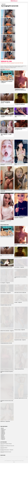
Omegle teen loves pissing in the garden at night (6, 372)
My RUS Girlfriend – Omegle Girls (20, 116)
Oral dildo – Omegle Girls (18, 302)
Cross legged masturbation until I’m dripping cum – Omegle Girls (19, 217)
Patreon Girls (3, 434)
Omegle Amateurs (3, 429)
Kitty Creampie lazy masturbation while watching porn (6, 164)
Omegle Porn (20, 66)
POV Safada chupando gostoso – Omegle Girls (5, 102)
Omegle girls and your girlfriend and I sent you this (20, 90)
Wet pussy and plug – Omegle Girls (19, 329)
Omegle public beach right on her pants (7, 116)
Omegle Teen (8, 67)
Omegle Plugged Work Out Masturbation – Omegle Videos (6, 191)
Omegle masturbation (13, 66)
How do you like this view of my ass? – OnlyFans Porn (6, 221)
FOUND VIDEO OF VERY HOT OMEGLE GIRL (20, 292)
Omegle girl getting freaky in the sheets (6, 343)
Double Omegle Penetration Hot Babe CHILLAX (19, 164)
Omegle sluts (3, 67)
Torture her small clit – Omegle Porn (19, 190)
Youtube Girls (3, 439)
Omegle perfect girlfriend (20, 104)
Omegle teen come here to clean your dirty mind (6, 401)
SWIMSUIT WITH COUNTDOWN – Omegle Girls (7, 330)
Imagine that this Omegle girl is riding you (6, 82)
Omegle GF (2, 66)
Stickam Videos (3, 438)
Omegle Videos (13, 67)
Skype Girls (2, 435)
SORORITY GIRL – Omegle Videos (5, 421)
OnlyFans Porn (3, 433)
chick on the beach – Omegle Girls (5, 292)
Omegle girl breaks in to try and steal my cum (20, 129)
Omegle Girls (7, 66)
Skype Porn (2, 436)
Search (27, 457)
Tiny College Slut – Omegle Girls (6, 135)
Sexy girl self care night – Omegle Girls (20, 339)
